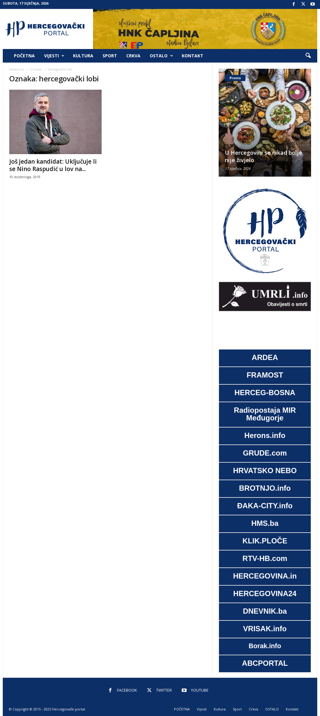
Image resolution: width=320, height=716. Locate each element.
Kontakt (192, 56)
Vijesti (54, 56)
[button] (308, 56)
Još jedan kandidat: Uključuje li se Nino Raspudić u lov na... (53, 165)
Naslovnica (16, 69)
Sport (110, 56)
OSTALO (161, 56)
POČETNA (24, 56)
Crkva (133, 56)
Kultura (83, 56)
